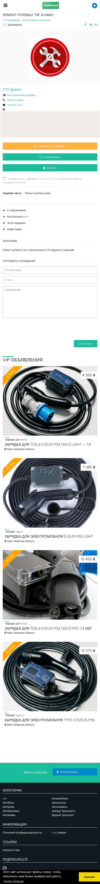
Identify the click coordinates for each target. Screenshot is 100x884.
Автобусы (8, 802)
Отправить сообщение (36, 20)
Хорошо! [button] (89, 877)
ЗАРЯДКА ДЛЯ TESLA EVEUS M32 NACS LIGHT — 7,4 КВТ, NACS (48, 444)
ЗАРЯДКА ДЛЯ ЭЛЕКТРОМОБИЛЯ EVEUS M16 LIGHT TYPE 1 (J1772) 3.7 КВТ (49, 536)
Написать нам (11, 850)
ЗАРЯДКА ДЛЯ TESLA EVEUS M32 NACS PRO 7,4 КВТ (48, 628)
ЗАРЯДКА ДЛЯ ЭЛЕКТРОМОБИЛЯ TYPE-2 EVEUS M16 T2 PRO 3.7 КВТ (50, 720)
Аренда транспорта (63, 811)
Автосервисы (59, 806)
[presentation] (30, 330)
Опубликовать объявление (67, 773)
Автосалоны (59, 802)
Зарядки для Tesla (16, 439)
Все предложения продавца (21, 95)
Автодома (8, 806)
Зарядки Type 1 (14, 531)
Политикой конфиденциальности (22, 832)
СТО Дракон (12, 89)
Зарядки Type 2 (14, 715)
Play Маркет (59, 832)
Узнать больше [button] (13, 881)
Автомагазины (11, 811)
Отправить (85, 343)
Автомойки (9, 815)
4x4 (5, 798)
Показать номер (15, 100)
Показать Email (15, 105)
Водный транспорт (63, 815)
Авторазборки (60, 798)
